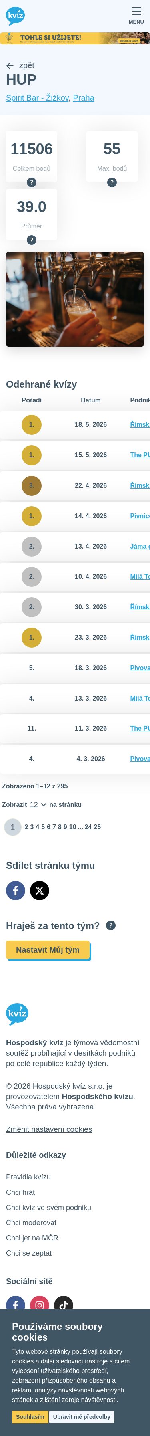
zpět (20, 65)
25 (97, 827)
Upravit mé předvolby (81, 1417)
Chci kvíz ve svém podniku (48, 1208)
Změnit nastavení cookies (49, 1129)
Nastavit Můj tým (48, 949)
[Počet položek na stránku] (42, 804)
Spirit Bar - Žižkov (37, 97)
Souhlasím (30, 1417)
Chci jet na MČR (32, 1238)
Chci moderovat (31, 1223)
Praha (83, 97)
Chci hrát (20, 1192)
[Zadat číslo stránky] (13, 827)
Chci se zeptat (29, 1253)
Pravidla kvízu (28, 1177)
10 (72, 827)
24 (88, 827)
